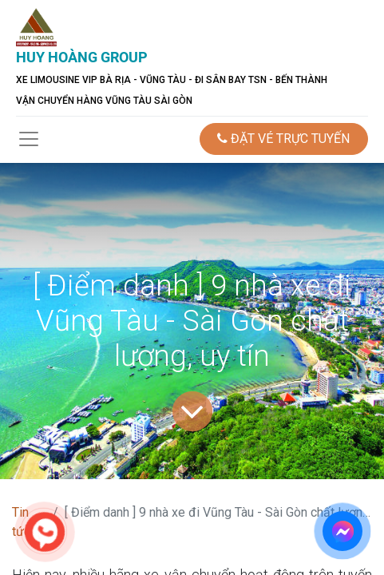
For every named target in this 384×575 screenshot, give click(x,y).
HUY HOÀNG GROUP (82, 57)
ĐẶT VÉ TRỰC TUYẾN (283, 138)
